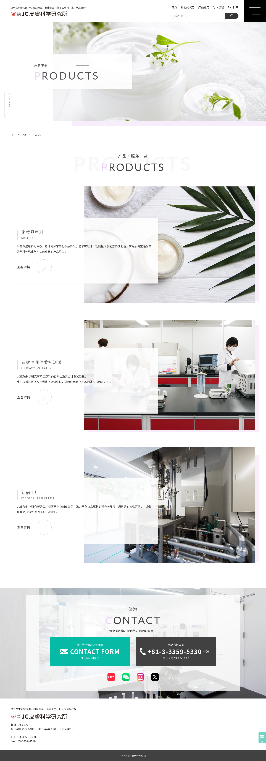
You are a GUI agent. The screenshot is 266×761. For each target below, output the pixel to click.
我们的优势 (188, 7)
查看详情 (23, 266)
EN (229, 7)
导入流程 (218, 7)
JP (237, 7)
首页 (174, 7)
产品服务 (203, 7)
